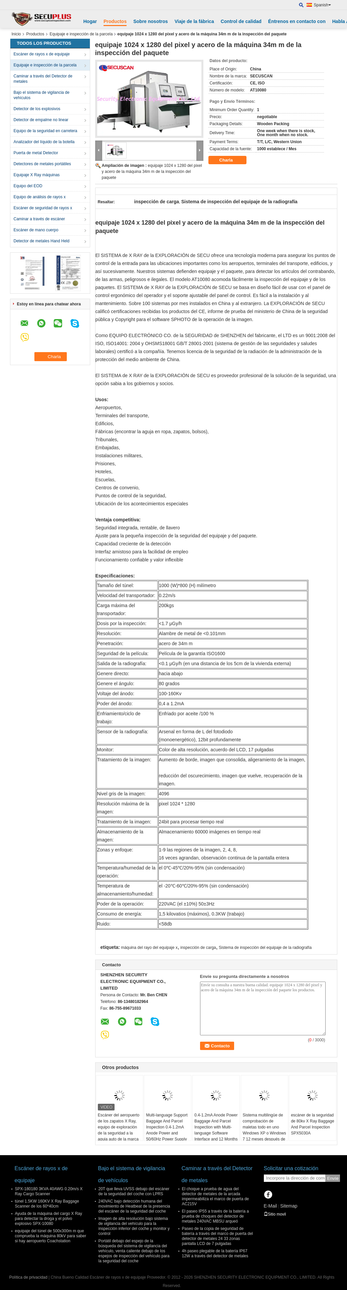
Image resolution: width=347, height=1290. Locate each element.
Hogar (90, 21)
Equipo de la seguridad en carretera (45, 130)
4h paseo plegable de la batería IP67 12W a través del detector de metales (215, 1253)
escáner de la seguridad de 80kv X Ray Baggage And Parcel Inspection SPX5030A (312, 1124)
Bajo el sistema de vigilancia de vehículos (41, 95)
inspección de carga (198, 947)
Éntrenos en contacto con (297, 21)
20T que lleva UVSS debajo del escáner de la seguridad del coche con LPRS (134, 1191)
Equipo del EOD (28, 186)
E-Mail (270, 1206)
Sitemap (288, 1206)
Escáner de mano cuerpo (36, 230)
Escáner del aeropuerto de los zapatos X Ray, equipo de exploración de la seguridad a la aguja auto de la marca (119, 1127)
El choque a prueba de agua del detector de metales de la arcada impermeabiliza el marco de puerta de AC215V (215, 1196)
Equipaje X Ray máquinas (37, 175)
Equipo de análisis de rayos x (40, 197)
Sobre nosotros (150, 21)
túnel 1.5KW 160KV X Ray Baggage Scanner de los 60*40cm (47, 1204)
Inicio (16, 34)
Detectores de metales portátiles (42, 164)
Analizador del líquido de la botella (44, 142)
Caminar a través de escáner (39, 219)
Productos (115, 21)
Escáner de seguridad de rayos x (43, 208)
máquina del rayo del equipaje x (149, 947)
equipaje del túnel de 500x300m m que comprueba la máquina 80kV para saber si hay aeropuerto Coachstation (50, 1236)
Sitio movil (275, 1214)
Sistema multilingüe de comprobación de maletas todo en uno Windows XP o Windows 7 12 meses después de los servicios (264, 1130)
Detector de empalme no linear (41, 119)
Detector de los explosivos (37, 108)
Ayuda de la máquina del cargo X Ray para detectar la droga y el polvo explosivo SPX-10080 (48, 1218)
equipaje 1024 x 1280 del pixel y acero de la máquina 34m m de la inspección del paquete (152, 171)
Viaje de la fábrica (194, 21)
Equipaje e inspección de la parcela (81, 34)
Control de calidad (241, 21)
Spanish (322, 5)
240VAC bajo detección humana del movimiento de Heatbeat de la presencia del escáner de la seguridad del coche (134, 1206)
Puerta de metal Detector (36, 153)
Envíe (333, 1178)
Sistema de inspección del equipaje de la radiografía (265, 947)
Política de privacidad (28, 1277)
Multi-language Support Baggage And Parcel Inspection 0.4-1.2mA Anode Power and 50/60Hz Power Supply (166, 1127)
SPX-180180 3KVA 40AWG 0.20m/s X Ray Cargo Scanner (49, 1191)
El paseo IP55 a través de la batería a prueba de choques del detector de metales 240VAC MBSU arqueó (215, 1216)
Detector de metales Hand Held (41, 241)
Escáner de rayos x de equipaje (42, 54)
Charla (230, 160)
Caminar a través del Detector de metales (43, 79)
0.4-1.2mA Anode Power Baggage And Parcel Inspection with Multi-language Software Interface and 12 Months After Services (215, 1130)
